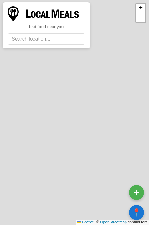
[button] (140, 8)
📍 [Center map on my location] (136, 212)
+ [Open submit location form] (137, 192)
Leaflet (85, 222)
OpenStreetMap (113, 222)
